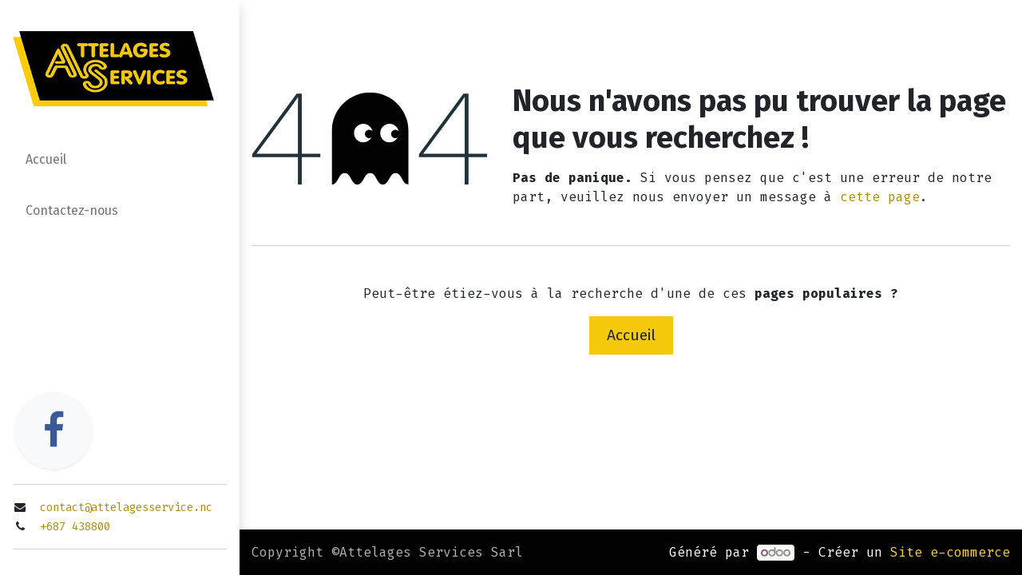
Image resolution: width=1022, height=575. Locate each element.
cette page (880, 196)
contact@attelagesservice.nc (126, 507)
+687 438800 (75, 526)
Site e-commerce (950, 552)
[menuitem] (120, 162)
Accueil (631, 335)
